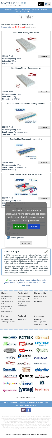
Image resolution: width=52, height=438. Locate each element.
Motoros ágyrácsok (40, 324)
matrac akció (35, 280)
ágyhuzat (25, 285)
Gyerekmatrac (7, 419)
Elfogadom (19, 226)
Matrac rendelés (26, 419)
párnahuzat (43, 283)
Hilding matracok (8, 421)
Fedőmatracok (6, 309)
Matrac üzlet (16, 419)
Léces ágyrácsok (40, 322)
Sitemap (22, 402)
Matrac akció (42, 424)
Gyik (46, 402)
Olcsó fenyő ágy (22, 424)
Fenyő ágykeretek (24, 296)
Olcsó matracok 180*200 (17, 418)
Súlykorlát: (6, 61)
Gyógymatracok (30, 423)
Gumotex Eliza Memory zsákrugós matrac (26, 139)
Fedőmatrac (38, 421)
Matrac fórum (31, 12)
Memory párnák (6, 319)
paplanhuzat (33, 283)
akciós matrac (24, 280)
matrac (11, 280)
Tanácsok (44, 9)
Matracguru (8, 9)
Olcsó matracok (32, 424)
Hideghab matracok (8, 299)
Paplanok (41, 427)
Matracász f (13, 423)
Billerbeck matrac (32, 427)
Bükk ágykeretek (23, 299)
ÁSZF (5, 402)
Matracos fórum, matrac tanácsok (31, 416)
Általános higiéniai (40, 296)
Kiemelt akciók (21, 12)
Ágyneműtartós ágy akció (9, 424)
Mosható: (6, 63)
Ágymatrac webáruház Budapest (36, 418)
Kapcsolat (19, 405)
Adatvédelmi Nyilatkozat (35, 402)
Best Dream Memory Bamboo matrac (25, 68)
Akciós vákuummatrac (31, 426)
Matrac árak (21, 423)
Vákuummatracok (7, 301)
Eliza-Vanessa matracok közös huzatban (26, 174)
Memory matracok (7, 296)
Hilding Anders (18, 421)
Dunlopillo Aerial (21, 427)
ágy (17, 280)
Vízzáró (36, 299)
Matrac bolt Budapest (9, 427)
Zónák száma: (7, 132)
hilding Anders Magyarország (40, 419)
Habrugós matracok (8, 304)
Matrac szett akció (44, 426)
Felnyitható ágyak (24, 301)
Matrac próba (5, 418)
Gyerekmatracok (7, 311)
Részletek (34, 226)
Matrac (19, 397)
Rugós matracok (6, 306)
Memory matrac (19, 426)
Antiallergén (38, 301)
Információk (35, 9)
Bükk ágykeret (46, 416)
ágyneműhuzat (22, 283)
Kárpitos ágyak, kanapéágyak (23, 305)
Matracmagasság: (9, 59)
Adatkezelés (14, 402)
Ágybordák (38, 319)
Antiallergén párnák (8, 322)
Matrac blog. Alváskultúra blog (11, 416)
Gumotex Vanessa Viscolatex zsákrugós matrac (26, 104)
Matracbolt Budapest (24, 429)
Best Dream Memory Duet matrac (26, 33)
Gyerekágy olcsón (41, 423)
